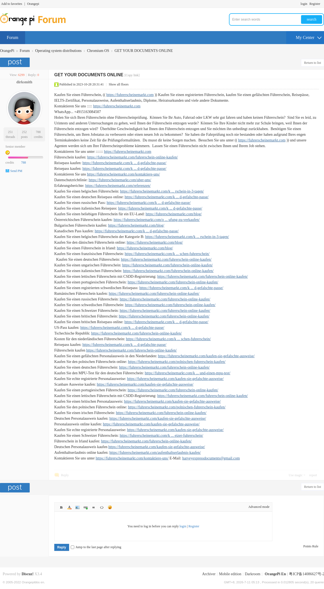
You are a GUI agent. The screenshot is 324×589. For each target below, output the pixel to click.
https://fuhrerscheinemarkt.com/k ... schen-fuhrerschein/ (167, 254)
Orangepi (33, 4)
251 (10, 132)
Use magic (295, 475)
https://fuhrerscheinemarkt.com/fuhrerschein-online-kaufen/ (132, 157)
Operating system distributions (58, 51)
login (304, 4)
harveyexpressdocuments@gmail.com (211, 458)
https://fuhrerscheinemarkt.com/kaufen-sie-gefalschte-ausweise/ (206, 356)
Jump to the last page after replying (96, 547)
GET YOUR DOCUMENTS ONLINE (143, 51)
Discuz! (27, 574)
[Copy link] (132, 75)
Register (314, 4)
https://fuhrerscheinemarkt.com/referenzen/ (118, 186)
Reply (65, 475)
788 (38, 132)
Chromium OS (98, 51)
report (313, 475)
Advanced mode (258, 507)
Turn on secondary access (322, 3)
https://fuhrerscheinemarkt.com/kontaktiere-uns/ (123, 174)
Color (69, 507)
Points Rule (310, 546)
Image (77, 507)
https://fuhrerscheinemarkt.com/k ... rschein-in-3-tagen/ (162, 191)
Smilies (110, 507)
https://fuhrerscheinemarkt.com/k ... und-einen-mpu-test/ (187, 373)
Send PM (16, 171)
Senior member (15, 146)
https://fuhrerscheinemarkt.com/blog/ (174, 214)
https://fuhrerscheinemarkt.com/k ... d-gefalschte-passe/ (124, 163)
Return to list (312, 63)
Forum (12, 37)
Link (85, 507)
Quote (93, 507)
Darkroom (253, 574)
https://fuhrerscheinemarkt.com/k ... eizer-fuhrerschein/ (161, 436)
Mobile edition (230, 574)
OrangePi (7, 51)
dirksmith (24, 82)
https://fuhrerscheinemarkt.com (130, 95)
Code (101, 507)
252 (24, 132)
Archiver (208, 574)
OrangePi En (275, 574)
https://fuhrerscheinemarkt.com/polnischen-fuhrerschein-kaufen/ (176, 362)
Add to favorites (11, 4)
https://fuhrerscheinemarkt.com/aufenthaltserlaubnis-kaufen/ (155, 453)
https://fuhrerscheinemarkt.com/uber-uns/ (120, 180)
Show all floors (119, 84)
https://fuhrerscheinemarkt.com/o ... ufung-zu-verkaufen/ (157, 220)
